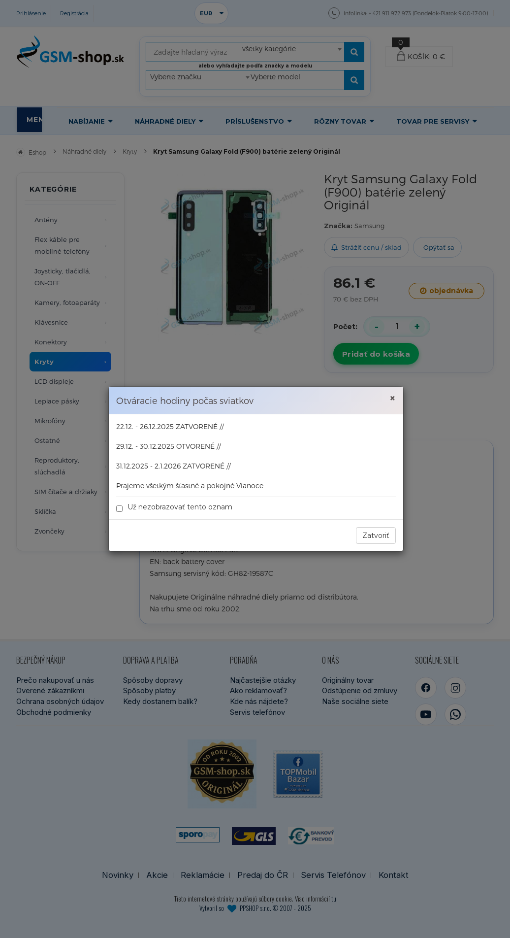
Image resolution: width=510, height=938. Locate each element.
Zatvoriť (375, 535)
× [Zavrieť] (392, 398)
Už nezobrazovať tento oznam (174, 507)
